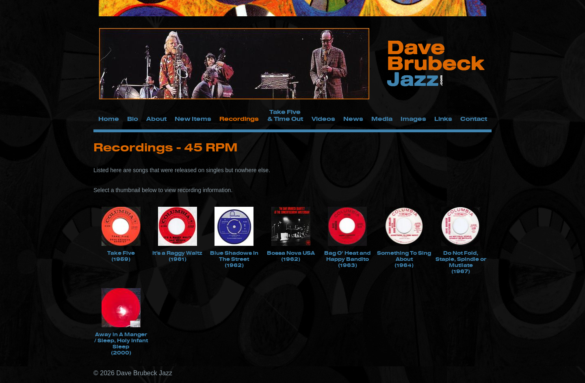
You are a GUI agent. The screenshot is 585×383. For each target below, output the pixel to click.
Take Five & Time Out (285, 115)
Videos (323, 118)
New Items (193, 118)
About (156, 118)
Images (413, 118)
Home (108, 118)
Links (443, 118)
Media (381, 118)
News (353, 118)
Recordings (239, 118)
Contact (473, 118)
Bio (132, 118)
